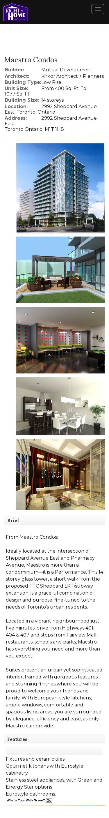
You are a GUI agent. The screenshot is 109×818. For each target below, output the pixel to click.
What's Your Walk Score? (29, 800)
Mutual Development (66, 70)
